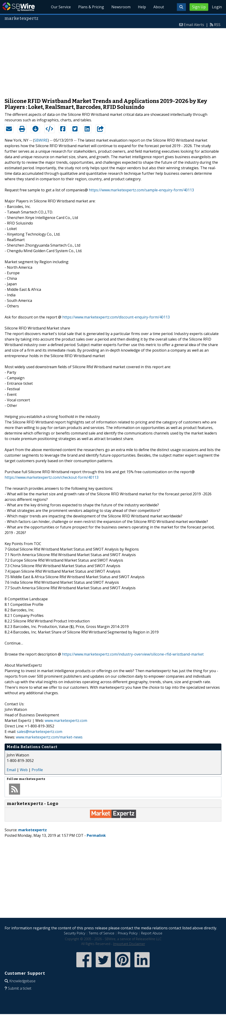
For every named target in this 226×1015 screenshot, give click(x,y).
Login (217, 6)
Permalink (96, 835)
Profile (37, 769)
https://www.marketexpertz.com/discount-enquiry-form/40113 (116, 317)
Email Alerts (194, 24)
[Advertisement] (113, 61)
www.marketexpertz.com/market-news (49, 737)
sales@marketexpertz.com (39, 731)
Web (24, 769)
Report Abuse (151, 933)
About (158, 6)
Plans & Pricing (91, 6)
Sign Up (199, 6)
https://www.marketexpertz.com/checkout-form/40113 (51, 477)
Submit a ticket (19, 988)
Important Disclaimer (129, 944)
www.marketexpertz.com (66, 720)
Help (142, 6)
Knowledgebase (22, 980)
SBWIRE (41, 140)
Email (11, 769)
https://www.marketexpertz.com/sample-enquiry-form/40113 (141, 189)
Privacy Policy (128, 933)
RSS (217, 24)
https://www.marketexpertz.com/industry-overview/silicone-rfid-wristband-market (133, 654)
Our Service (61, 6)
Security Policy (74, 933)
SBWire (18, 6)
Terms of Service (101, 933)
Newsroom (121, 6)
